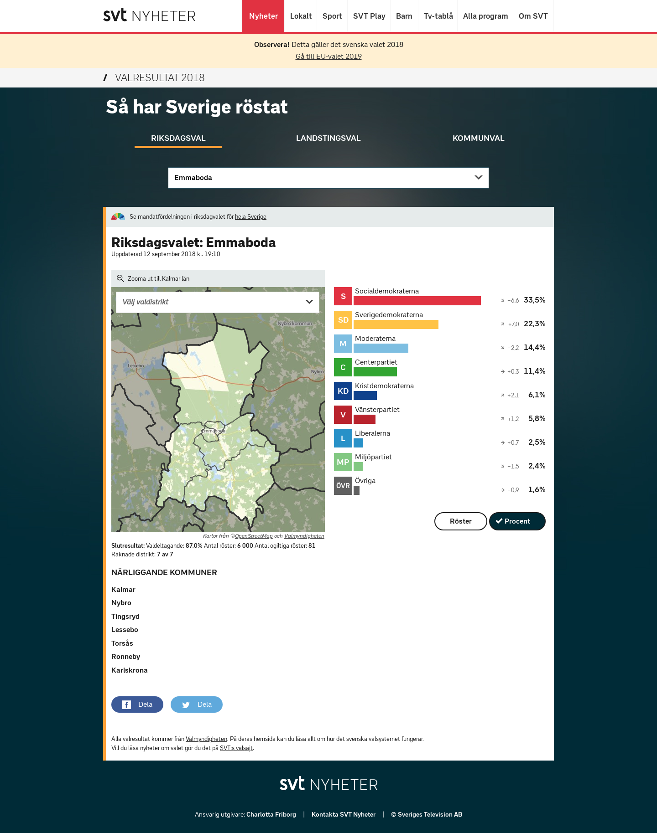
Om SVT (533, 16)
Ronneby (125, 656)
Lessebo (124, 629)
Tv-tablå (438, 16)
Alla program (485, 16)
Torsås (122, 643)
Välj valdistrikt (145, 302)
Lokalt (300, 16)
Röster (461, 521)
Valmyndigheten (304, 536)
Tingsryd (125, 616)
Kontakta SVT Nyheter (344, 814)
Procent (517, 521)
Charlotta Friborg (271, 814)
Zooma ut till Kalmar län (153, 278)
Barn (404, 16)
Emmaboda (193, 177)
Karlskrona (129, 670)
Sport (332, 16)
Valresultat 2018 (154, 78)
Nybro (121, 602)
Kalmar (123, 589)
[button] (137, 704)
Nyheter (263, 16)
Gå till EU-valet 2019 (329, 56)
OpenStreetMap (254, 536)
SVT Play (369, 16)
